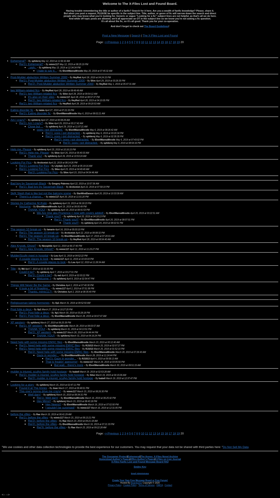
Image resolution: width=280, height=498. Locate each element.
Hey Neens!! (53, 404)
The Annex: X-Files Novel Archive (159, 456)
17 (170, 42)
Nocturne (25, 206)
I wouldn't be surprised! (60, 407)
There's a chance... (31, 196)
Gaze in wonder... (48, 355)
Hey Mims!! (44, 401)
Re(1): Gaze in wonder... (61, 358)
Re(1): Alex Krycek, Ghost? (36, 249)
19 (178, 42)
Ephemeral (134, 456)
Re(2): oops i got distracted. (71, 139)
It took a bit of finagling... (34, 288)
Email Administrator (140, 473)
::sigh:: (32, 67)
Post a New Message (115, 35)
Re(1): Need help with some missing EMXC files (49, 345)
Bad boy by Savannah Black (28, 183)
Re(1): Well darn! (47, 397)
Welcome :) (44, 278)
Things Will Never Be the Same (30, 285)
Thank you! (35, 156)
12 (150, 42)
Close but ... (35, 126)
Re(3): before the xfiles (51, 427)
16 (166, 42)
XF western (17, 322)
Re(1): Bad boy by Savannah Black (41, 186)
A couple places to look (33, 258)
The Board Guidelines (156, 26)
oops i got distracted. (50, 129)
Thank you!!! (53, 216)
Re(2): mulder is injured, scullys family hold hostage (60, 378)
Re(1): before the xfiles (33, 417)
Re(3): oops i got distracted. (80, 142)
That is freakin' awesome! (62, 361)
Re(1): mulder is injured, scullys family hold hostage (51, 375)
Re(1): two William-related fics (38, 93)
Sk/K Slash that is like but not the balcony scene (40, 193)
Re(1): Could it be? (40, 275)
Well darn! (34, 394)
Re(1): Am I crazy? (31, 123)
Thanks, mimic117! (40, 291)
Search (135, 35)
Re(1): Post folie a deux (34, 312)
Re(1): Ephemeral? (31, 64)
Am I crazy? (18, 119)
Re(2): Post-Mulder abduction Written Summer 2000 (61, 83)
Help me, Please (20, 149)
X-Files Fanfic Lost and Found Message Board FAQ (140, 461)
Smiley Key (140, 466)
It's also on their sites (41, 97)
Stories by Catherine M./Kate (28, 203)
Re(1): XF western (30, 325)
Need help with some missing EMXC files (36, 342)
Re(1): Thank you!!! (66, 219)
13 (154, 42)
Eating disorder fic (21, 110)
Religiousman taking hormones (29, 302)
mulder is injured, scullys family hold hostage (38, 371)
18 (174, 42)
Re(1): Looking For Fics (34, 165)
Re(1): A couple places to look (47, 262)
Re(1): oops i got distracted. (63, 133)
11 (146, 42)
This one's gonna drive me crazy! (40, 391)
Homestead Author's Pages (114, 459)
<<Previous (112, 42)
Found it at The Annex (33, 388)
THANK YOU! (36, 209)
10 (142, 42)
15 (162, 42)
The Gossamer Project (114, 456)
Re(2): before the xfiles (42, 420)
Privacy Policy (114, 485)
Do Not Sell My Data (236, 447)
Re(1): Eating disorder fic (35, 113)
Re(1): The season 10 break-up (39, 232)
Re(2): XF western (39, 332)
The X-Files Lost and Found (160, 35)
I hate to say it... (47, 70)
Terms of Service (146, 485)
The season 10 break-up (25, 229)
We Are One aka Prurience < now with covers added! (70, 213)
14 (158, 42)
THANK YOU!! (46, 335)
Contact (168, 485)
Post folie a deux (21, 309)
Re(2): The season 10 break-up (47, 239)
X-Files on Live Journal (168, 459)
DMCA (159, 485)
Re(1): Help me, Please (34, 152)
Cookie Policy (130, 485)
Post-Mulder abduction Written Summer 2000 (38, 77)
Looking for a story (22, 384)
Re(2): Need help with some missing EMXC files (58, 352)
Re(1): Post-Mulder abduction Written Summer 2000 (52, 80)
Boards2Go (136, 483)
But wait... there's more (68, 365)
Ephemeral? (18, 60)
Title (13, 268)
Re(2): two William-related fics (47, 100)
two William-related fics (25, 90)
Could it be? (26, 272)
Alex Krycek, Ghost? (23, 245)
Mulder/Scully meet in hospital (29, 255)
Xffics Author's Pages (142, 459)
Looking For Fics (21, 162)
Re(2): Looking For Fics (43, 172)
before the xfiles (20, 414)
